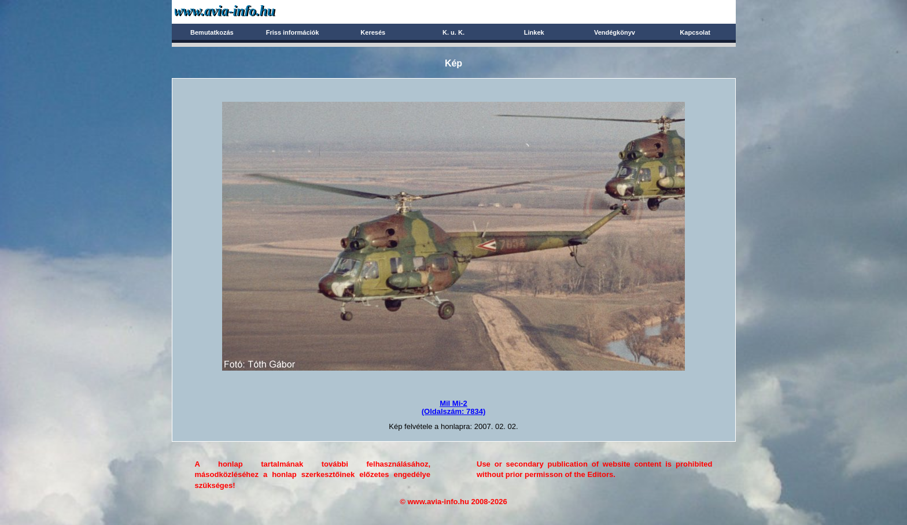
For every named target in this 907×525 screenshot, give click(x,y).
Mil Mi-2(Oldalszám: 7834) (454, 407)
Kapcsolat (695, 32)
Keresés (372, 32)
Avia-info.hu (245, 11)
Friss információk (292, 32)
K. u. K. (453, 32)
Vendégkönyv (614, 32)
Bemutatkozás (212, 32)
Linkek (534, 32)
